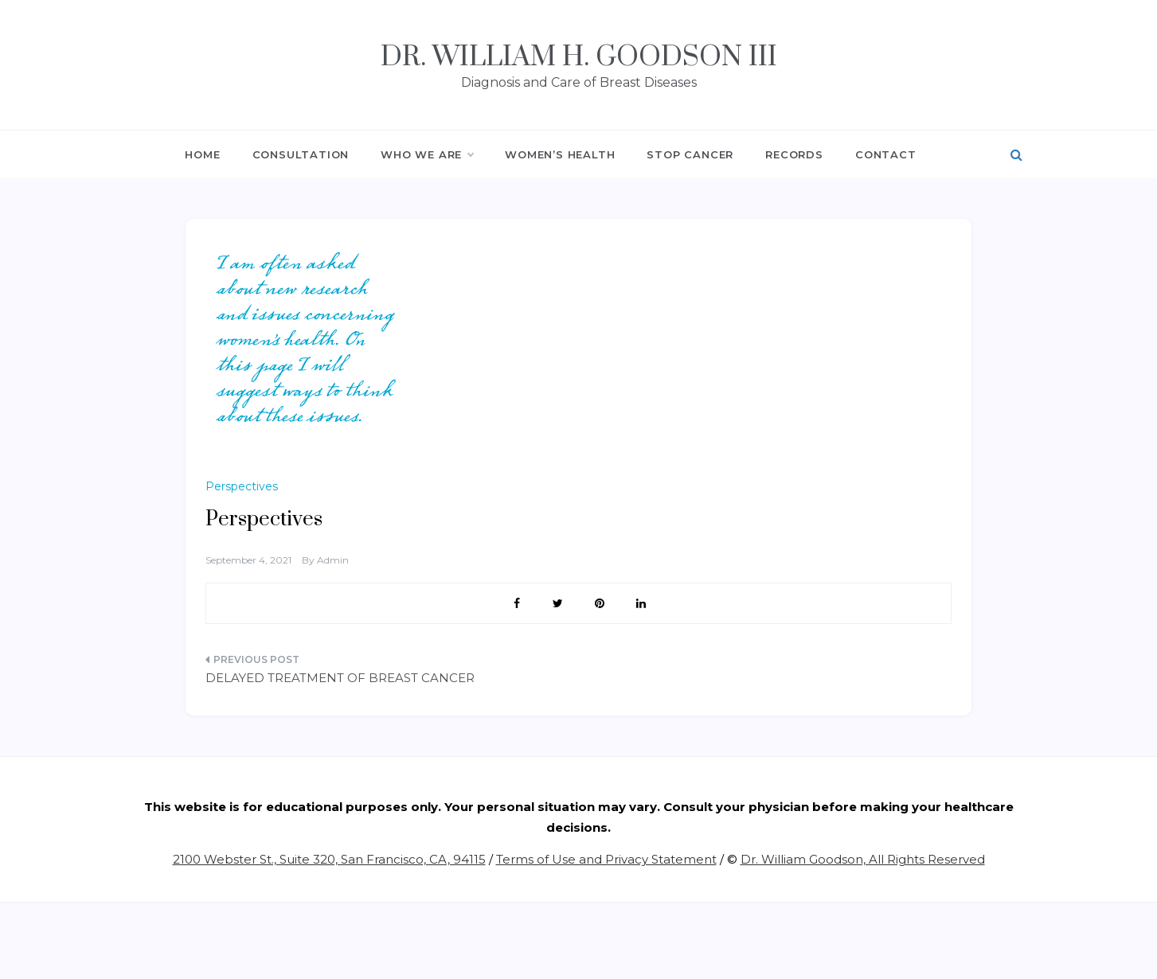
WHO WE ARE (427, 154)
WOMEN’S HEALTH (560, 154)
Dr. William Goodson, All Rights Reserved (863, 859)
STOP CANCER (690, 154)
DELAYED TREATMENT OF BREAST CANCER (340, 677)
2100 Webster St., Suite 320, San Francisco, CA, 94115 (329, 859)
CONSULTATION (301, 154)
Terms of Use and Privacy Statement (606, 859)
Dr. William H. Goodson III (579, 57)
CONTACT (886, 154)
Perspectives (241, 486)
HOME (202, 154)
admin (333, 560)
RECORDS (794, 154)
